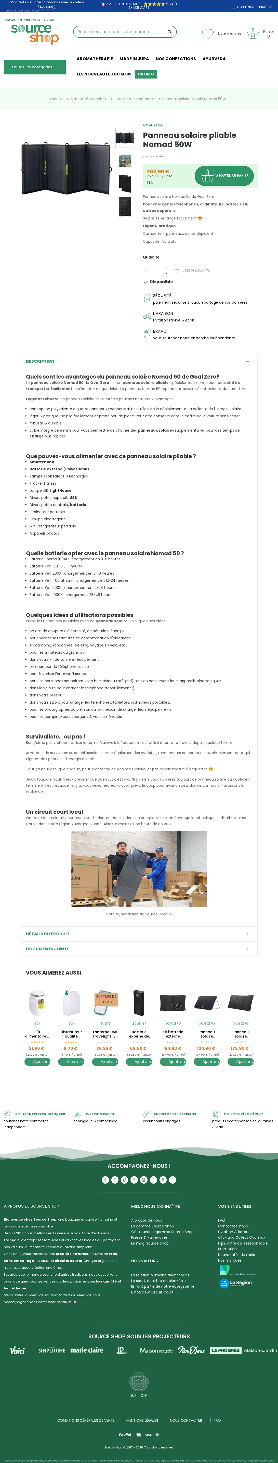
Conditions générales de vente (86, 1420)
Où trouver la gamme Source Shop (162, 1231)
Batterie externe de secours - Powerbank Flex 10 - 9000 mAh (139, 1034)
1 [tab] (139, 1076)
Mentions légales (142, 1420)
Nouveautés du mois (236, 1254)
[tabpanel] (38, 1031)
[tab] (139, 361)
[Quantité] (153, 270)
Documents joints (48, 949)
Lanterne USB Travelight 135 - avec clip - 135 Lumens (105, 1034)
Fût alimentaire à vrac (37, 1034)
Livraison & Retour (234, 1231)
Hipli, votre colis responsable (243, 1243)
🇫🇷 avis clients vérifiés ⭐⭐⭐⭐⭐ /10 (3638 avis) (139, 6)
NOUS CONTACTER (186, 1420)
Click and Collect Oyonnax (241, 1237)
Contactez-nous (233, 1226)
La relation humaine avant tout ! (160, 1275)
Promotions (228, 1248)
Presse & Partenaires (149, 1237)
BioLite (105, 1023)
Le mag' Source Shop (150, 1243)
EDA (37, 1023)
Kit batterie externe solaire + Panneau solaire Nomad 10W (173, 1034)
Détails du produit (48, 934)
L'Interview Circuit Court (152, 1292)
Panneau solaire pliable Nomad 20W (240, 1034)
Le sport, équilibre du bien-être (158, 1280)
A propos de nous (146, 1220)
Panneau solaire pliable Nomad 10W (207, 1034)
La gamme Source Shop (152, 1226)
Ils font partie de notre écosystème (162, 1286)
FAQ (221, 1220)
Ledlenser (139, 1023)
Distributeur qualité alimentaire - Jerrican (71, 1034)
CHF (144, 1395)
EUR (133, 1395)
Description (40, 361)
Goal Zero (153, 125)
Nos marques (230, 1260)
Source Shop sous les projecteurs (139, 1336)
